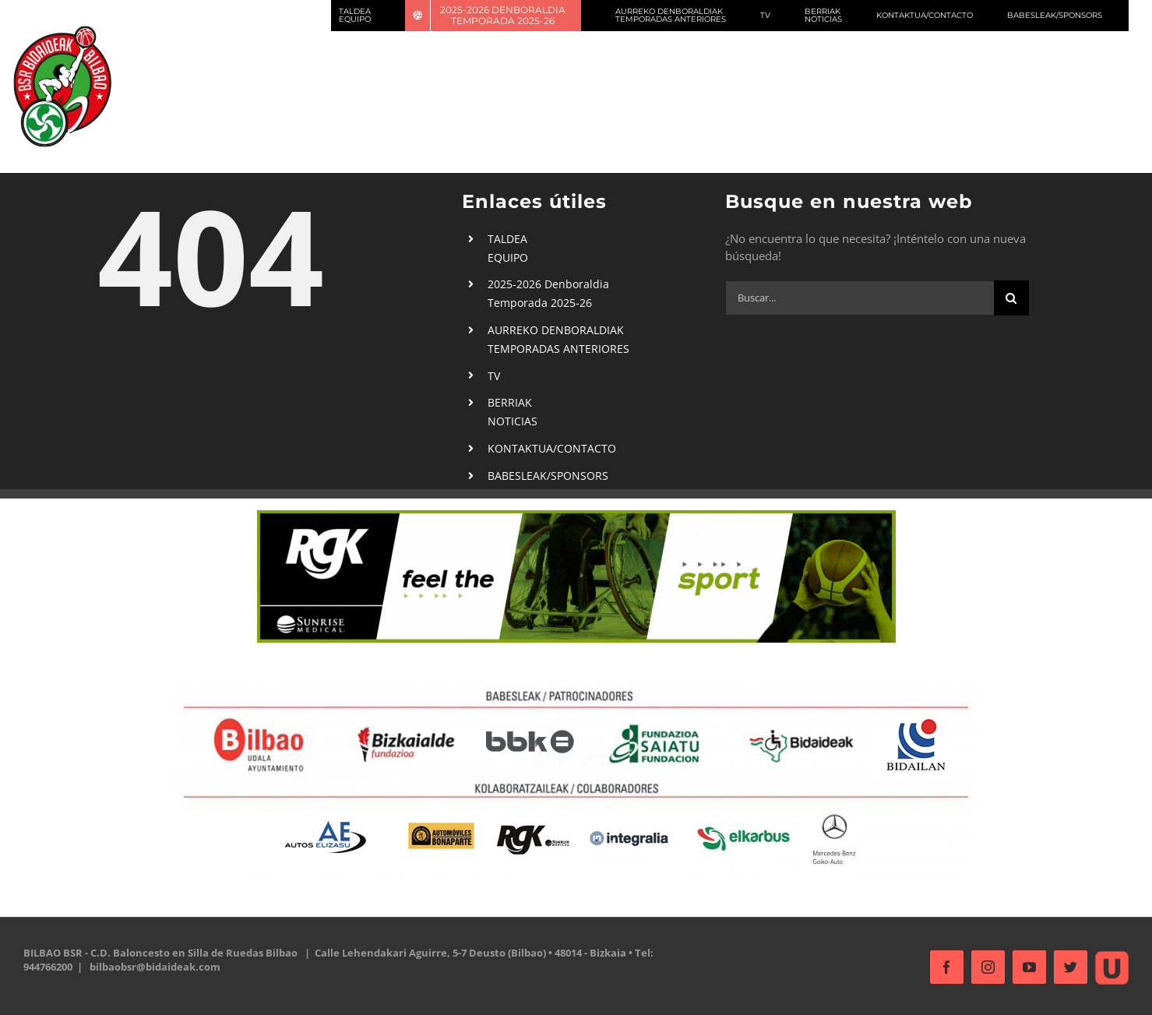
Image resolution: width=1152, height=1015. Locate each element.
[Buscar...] (855, 297)
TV (490, 375)
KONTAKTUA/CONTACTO (548, 448)
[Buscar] (1007, 297)
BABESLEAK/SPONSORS (544, 475)
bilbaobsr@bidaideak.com (155, 967)
